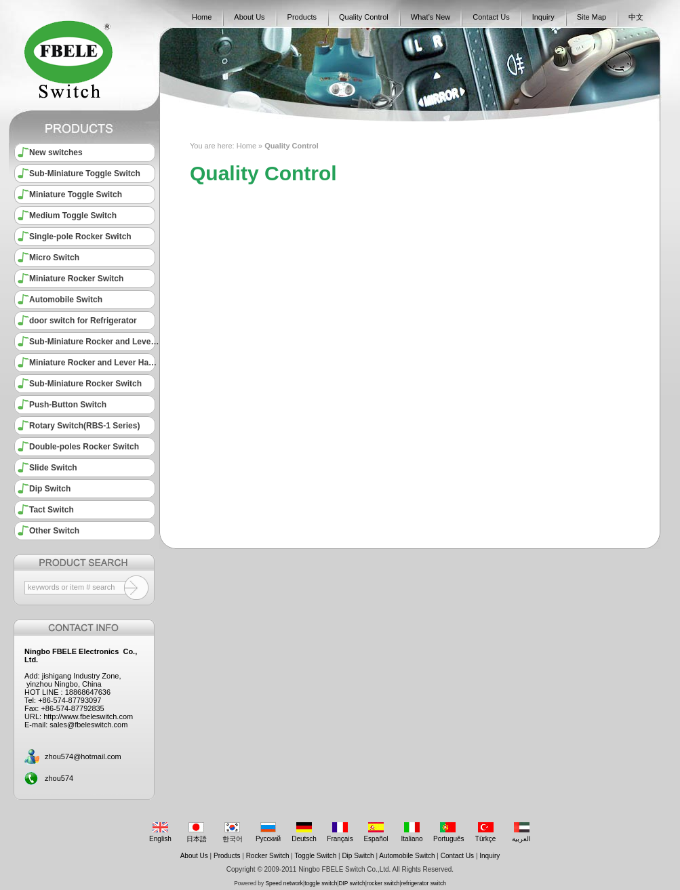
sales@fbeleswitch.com (88, 725)
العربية (521, 832)
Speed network (284, 883)
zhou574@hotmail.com (83, 756)
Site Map (591, 17)
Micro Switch (54, 257)
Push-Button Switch (67, 404)
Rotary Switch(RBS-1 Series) (84, 425)
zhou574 (59, 778)
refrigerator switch (423, 883)
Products (302, 17)
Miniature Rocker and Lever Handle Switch (94, 362)
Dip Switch (50, 488)
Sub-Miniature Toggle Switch (84, 173)
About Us (249, 17)
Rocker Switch (267, 855)
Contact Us (491, 17)
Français (340, 832)
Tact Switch (51, 509)
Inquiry (543, 17)
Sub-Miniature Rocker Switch (85, 383)
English (160, 832)
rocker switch (383, 883)
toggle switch (320, 883)
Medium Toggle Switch (73, 215)
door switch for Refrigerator (83, 320)
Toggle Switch (316, 855)
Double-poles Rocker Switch (84, 446)
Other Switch (54, 530)
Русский (268, 832)
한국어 (232, 832)
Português (448, 832)
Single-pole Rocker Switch (80, 236)
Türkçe (485, 832)
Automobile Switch (65, 299)
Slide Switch (53, 467)
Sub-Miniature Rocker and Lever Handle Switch (94, 341)
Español (376, 832)
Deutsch (304, 832)
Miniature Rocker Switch (76, 278)
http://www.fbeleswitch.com (88, 716)
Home (202, 17)
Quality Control (363, 17)
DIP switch (352, 883)
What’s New (430, 17)
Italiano (411, 832)
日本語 (196, 832)
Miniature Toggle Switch (75, 194)
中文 (635, 17)
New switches (56, 152)
